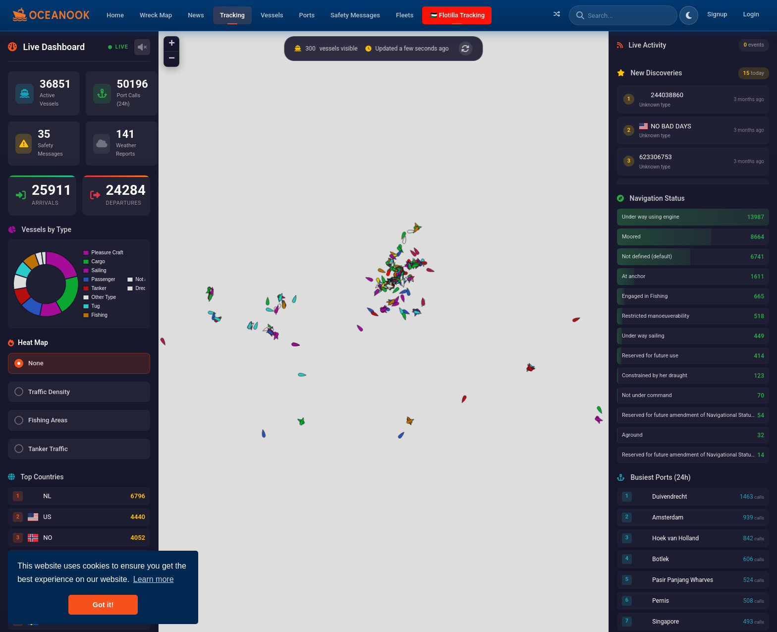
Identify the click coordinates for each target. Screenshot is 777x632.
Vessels (272, 15)
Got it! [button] (103, 605)
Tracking (232, 15)
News (196, 15)
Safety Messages (355, 15)
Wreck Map (156, 15)
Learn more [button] (153, 579)
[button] (301, 374)
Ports (307, 15)
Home (115, 15)
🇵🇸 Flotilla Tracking (457, 15)
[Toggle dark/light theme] (688, 15)
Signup (717, 14)
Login (751, 14)
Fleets (404, 15)
